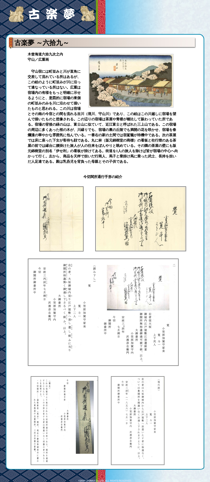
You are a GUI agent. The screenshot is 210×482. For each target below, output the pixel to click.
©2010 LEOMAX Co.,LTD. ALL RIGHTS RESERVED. (105, 481)
